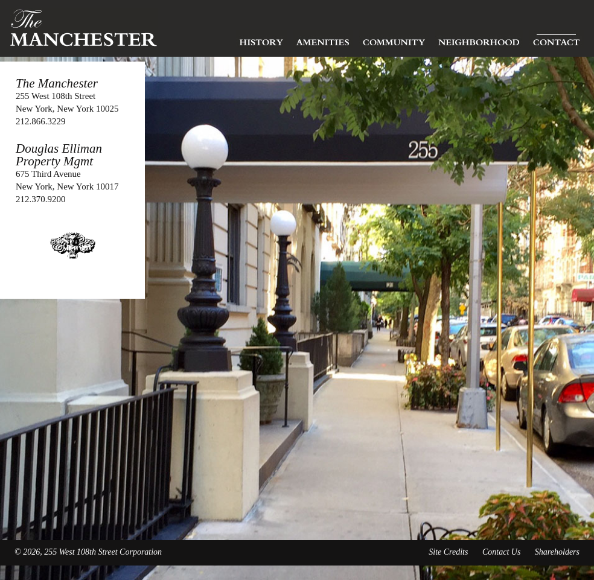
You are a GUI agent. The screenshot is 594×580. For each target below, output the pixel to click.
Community (394, 39)
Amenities (323, 39)
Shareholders (557, 551)
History (261, 39)
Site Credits (448, 551)
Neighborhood (479, 39)
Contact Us (501, 551)
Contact (556, 39)
